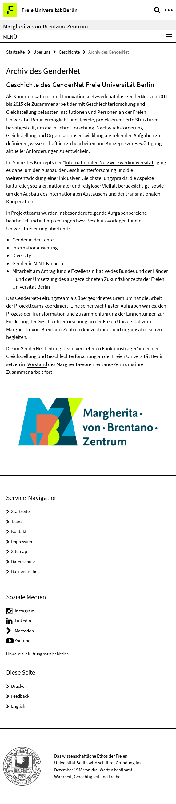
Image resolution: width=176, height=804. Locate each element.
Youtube (22, 640)
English (18, 706)
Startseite (15, 52)
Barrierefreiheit (25, 571)
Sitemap (19, 551)
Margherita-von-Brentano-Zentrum (45, 26)
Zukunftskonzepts (123, 279)
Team (16, 521)
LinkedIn (23, 620)
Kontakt (18, 531)
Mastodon (24, 631)
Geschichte (69, 52)
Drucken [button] (19, 686)
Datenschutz (23, 561)
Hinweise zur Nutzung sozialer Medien (37, 653)
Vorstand (37, 364)
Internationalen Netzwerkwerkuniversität (109, 162)
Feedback (20, 696)
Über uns (41, 52)
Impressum (21, 541)
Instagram (24, 611)
